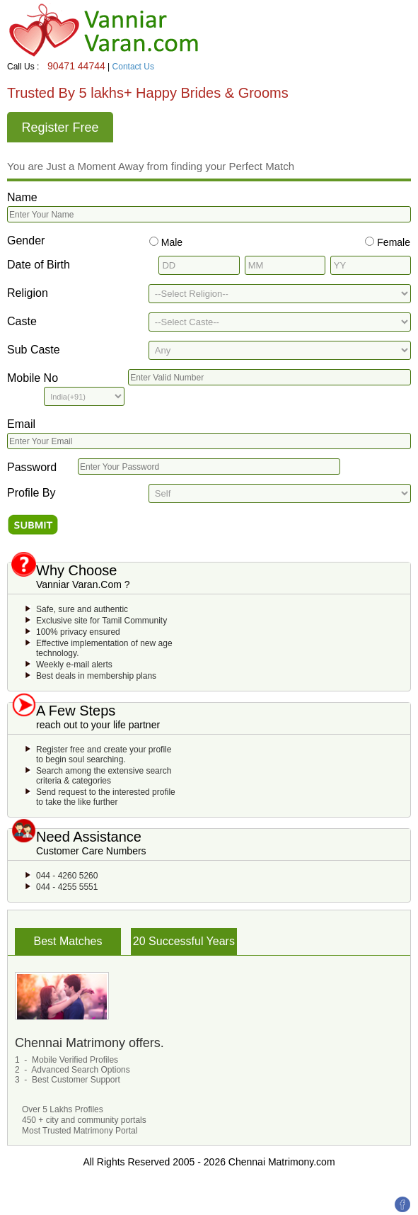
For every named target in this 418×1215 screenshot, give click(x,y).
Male (170, 242)
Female (392, 242)
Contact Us (133, 67)
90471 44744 (76, 66)
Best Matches (68, 941)
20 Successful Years (184, 941)
